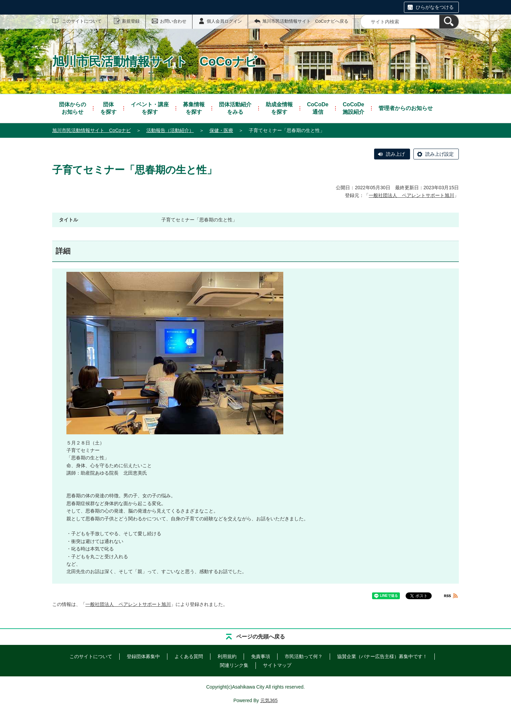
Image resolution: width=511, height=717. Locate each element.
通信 (317, 108)
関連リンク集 (234, 665)
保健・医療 (221, 130)
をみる (235, 108)
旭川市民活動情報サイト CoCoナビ (91, 130)
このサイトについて (82, 21)
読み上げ (395, 154)
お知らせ (72, 108)
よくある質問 (189, 656)
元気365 (269, 700)
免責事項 (260, 656)
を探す (108, 108)
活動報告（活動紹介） (170, 130)
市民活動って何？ (304, 656)
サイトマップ (277, 665)
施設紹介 (353, 108)
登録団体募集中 (143, 656)
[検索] (449, 22)
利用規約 (227, 656)
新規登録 (131, 21)
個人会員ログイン (224, 21)
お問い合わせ (173, 21)
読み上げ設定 (439, 154)
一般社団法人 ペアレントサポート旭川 (411, 195)
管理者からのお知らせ (406, 108)
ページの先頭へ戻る (260, 636)
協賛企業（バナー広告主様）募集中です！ (382, 656)
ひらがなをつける (435, 7)
